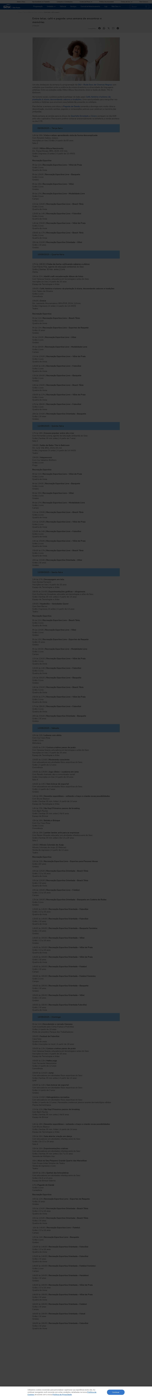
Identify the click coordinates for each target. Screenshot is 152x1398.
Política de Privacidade (62, 1394)
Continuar (115, 1392)
